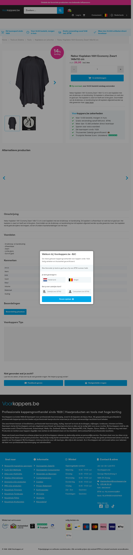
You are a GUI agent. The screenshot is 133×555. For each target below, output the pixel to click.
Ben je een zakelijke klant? (51, 286)
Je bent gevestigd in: (49, 275)
